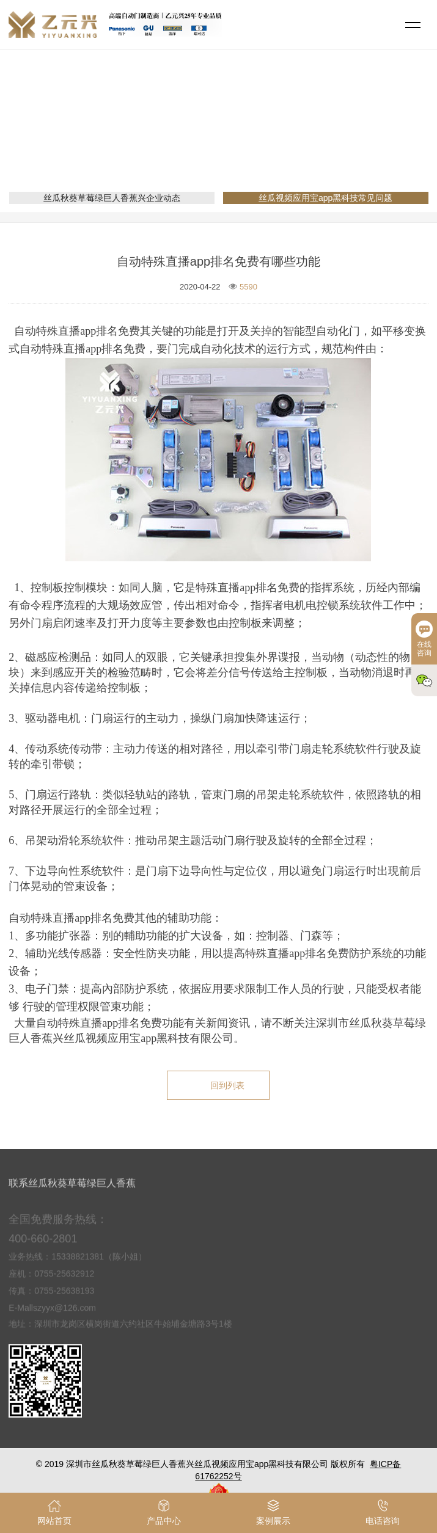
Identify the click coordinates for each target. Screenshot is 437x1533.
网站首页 (147, 138)
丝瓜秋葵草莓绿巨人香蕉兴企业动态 (111, 198)
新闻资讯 (194, 138)
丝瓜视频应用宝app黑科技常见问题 (292, 138)
